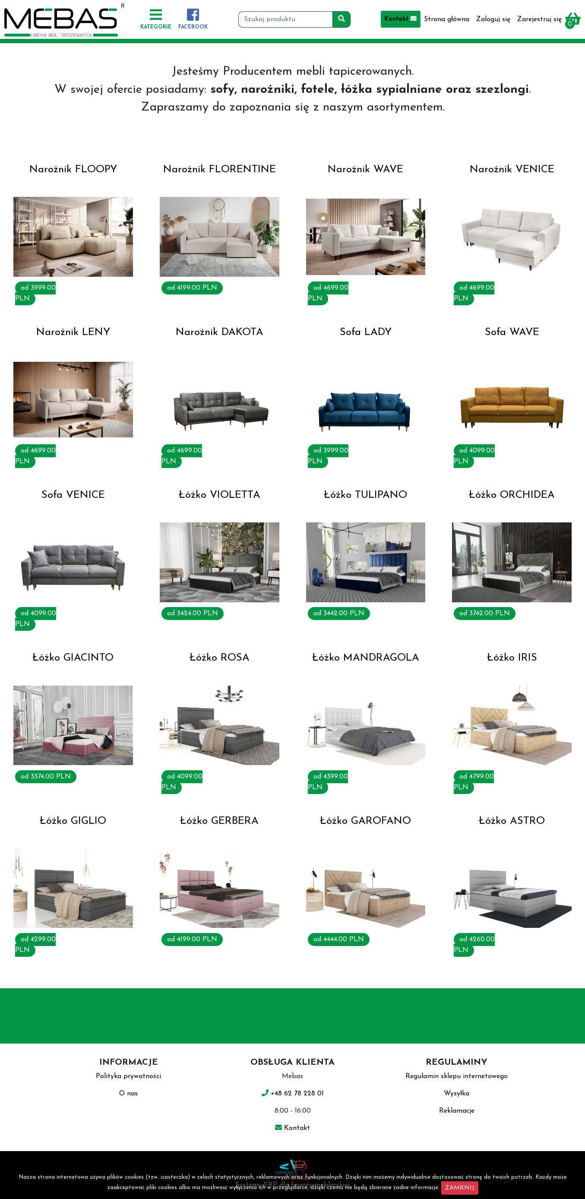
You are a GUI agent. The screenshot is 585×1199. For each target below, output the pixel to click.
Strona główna (446, 19)
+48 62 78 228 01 (293, 1093)
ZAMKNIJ (459, 1188)
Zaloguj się (493, 19)
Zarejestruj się (539, 19)
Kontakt (401, 19)
